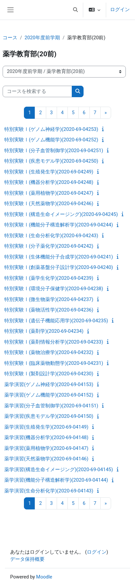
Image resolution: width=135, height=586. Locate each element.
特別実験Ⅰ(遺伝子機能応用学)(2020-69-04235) (56, 321)
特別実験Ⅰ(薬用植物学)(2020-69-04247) (48, 193)
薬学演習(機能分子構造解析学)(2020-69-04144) (56, 480)
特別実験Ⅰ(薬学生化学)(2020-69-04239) (48, 278)
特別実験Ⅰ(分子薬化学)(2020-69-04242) (48, 246)
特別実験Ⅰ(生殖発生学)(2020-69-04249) (48, 172)
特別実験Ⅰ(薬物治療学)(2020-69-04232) (48, 352)
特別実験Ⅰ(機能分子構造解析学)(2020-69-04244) (58, 225)
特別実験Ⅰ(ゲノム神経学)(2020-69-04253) (51, 129)
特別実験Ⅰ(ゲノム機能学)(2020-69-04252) (51, 140)
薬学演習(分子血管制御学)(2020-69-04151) (51, 406)
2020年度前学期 (42, 38)
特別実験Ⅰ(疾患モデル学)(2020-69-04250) (51, 161)
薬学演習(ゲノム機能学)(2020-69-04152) (48, 395)
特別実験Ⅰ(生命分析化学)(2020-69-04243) (51, 236)
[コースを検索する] (37, 92)
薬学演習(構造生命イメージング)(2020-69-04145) (58, 469)
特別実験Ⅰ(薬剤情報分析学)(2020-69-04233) (53, 342)
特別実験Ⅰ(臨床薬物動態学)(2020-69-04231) (53, 363)
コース (10, 38)
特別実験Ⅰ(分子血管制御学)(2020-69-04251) (53, 150)
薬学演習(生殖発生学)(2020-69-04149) (46, 427)
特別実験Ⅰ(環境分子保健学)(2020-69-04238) (53, 289)
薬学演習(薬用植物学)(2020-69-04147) (46, 448)
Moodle (44, 577)
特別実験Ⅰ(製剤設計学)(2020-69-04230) (48, 374)
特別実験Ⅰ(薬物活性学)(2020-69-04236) (48, 310)
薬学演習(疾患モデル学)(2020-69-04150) (48, 416)
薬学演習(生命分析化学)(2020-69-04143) (48, 491)
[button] (75, 10)
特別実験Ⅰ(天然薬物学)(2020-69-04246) (48, 203)
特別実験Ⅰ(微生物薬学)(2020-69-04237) (48, 299)
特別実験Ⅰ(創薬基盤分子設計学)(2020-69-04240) (58, 267)
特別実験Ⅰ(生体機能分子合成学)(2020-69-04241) (58, 257)
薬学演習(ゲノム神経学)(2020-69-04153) (48, 384)
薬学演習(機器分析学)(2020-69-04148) (46, 437)
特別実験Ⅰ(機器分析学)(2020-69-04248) (48, 182)
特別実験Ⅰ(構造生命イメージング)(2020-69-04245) (61, 214)
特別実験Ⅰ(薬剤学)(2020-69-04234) (44, 331)
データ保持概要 (27, 559)
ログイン (120, 9)
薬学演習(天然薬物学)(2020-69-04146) (46, 459)
